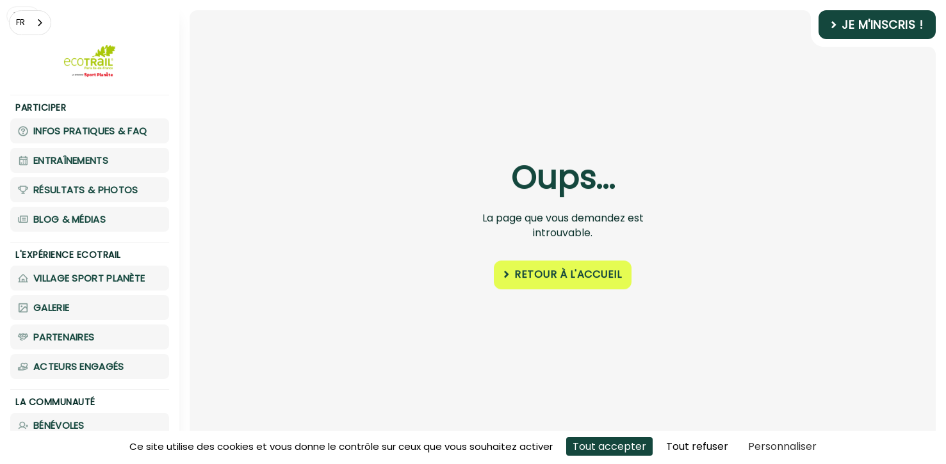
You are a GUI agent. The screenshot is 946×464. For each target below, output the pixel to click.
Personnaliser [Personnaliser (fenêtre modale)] (782, 446)
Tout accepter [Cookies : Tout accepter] (609, 446)
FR (20, 22)
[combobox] (30, 22)
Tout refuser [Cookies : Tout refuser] (697, 446)
